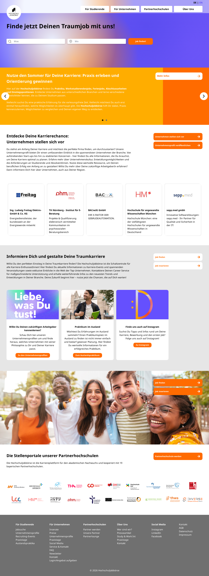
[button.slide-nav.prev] (5, 96)
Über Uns (188, 9)
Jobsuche (21, 529)
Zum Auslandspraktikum (87, 355)
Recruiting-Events (25, 536)
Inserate (54, 529)
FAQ (51, 550)
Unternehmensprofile (27, 532)
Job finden (178, 257)
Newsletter (55, 553)
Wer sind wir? (124, 529)
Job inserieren (178, 266)
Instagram (157, 529)
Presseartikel (124, 532)
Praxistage (21, 539)
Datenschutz (186, 531)
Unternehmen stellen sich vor (178, 137)
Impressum (185, 534)
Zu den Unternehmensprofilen (33, 355)
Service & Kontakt (59, 546)
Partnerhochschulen (156, 9)
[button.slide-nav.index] (102, 120)
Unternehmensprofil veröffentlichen (178, 145)
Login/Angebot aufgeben (63, 560)
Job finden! (140, 41)
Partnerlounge (91, 536)
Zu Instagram (142, 345)
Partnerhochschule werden (178, 456)
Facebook (157, 536)
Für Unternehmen (125, 9)
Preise (52, 532)
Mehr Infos (179, 76)
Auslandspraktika (25, 543)
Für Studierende (94, 9)
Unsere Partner (91, 532)
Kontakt (53, 556)
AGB (181, 527)
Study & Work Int (126, 536)
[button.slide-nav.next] (204, 96)
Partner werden (91, 529)
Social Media (56, 543)
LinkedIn (156, 532)
